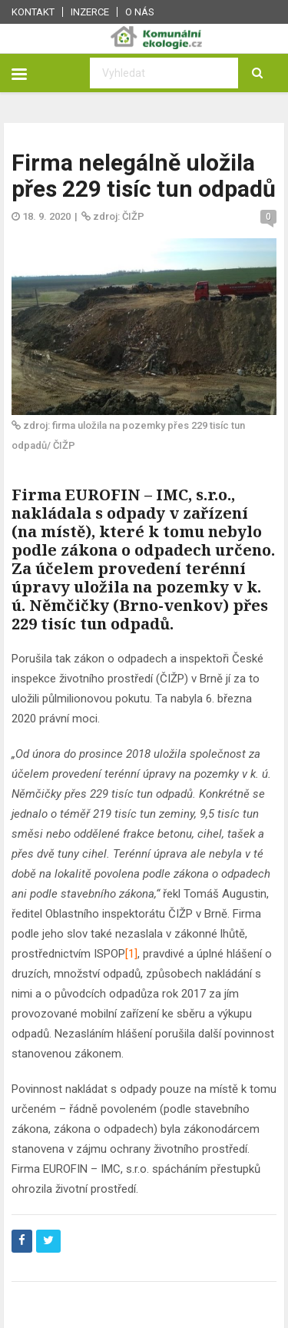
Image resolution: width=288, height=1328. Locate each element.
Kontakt (33, 12)
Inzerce (90, 12)
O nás (139, 12)
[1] (131, 954)
